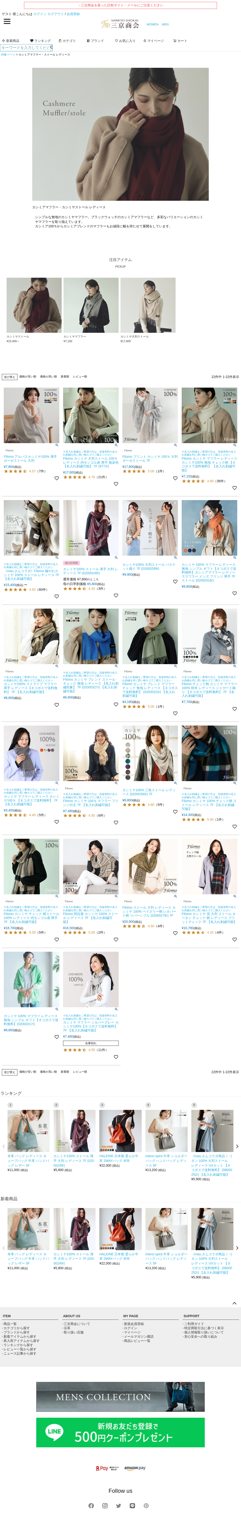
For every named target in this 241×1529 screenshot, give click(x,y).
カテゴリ (67, 41)
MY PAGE (130, 1316)
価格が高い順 (48, 376)
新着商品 (10, 41)
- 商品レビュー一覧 (136, 1341)
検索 (51, 47)
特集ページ (8, 54)
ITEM (7, 1316)
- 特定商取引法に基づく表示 (203, 1328)
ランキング (40, 41)
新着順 (65, 376)
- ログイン (129, 1328)
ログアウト (56, 14)
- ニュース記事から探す (19, 1353)
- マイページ (131, 1332)
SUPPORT (192, 1316)
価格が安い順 (27, 376)
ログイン (40, 14)
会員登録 (73, 14)
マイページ (153, 41)
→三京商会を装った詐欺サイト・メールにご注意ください (120, 5)
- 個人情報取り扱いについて (203, 1332)
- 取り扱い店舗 (73, 1332)
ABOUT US (71, 1316)
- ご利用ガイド (193, 1324)
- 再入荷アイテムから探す (21, 1341)
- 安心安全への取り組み (200, 1336)
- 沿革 (66, 1328)
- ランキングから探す (17, 1345)
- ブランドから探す (16, 1332)
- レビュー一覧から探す (19, 1349)
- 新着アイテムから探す (19, 1336)
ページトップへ (234, 1303)
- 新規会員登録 (133, 1324)
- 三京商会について (76, 1324)
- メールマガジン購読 (138, 1336)
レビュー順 (80, 376)
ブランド (95, 41)
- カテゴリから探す (16, 1328)
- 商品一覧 (9, 1324)
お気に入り (125, 41)
